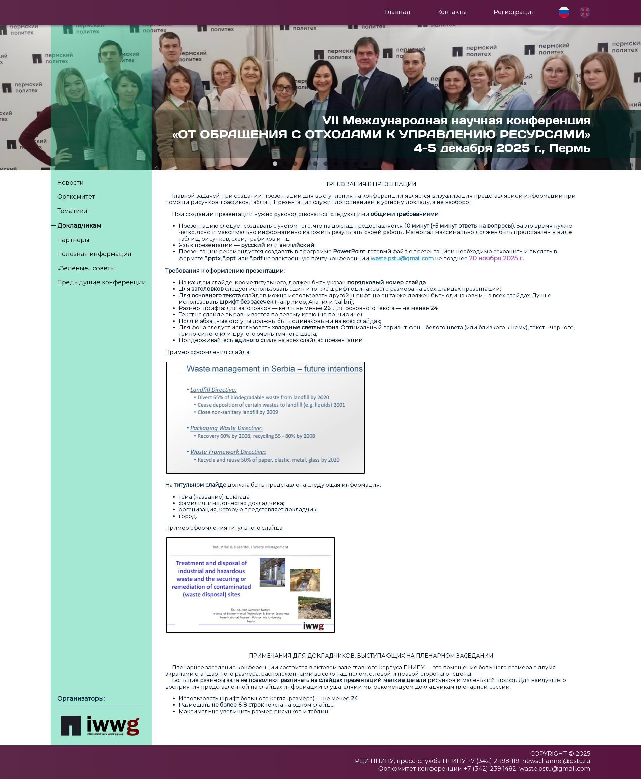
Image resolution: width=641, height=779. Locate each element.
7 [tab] (335, 164)
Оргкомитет (76, 196)
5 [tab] (315, 164)
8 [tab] (345, 164)
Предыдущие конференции (101, 282)
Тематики (72, 211)
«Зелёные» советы (86, 268)
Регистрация (514, 12)
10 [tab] (366, 164)
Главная (397, 12)
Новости (70, 182)
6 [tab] (325, 164)
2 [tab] (285, 164)
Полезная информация (94, 254)
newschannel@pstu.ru (556, 761)
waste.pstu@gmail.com (554, 768)
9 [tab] (356, 164)
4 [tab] (305, 164)
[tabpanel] (320, 97)
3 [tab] (295, 164)
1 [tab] (275, 164)
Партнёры (73, 240)
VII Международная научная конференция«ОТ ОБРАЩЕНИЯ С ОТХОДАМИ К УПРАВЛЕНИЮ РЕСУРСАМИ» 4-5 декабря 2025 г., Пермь (381, 134)
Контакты (452, 12)
